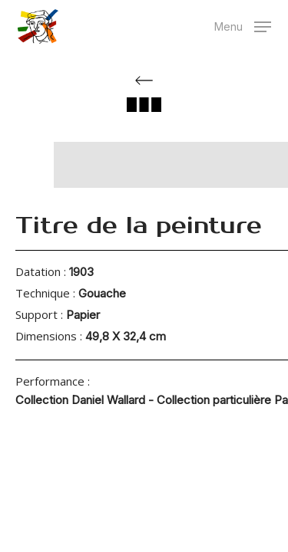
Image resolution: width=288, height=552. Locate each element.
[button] (242, 25)
